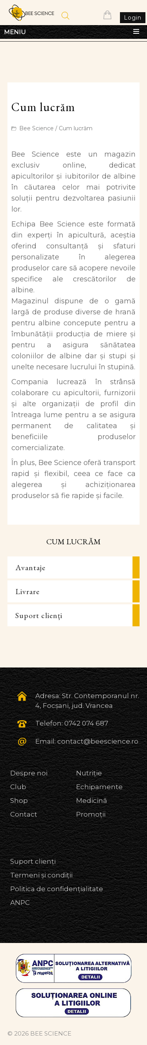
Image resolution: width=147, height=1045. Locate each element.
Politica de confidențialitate (56, 889)
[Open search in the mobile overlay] (65, 16)
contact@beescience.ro (97, 741)
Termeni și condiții (41, 875)
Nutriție (89, 773)
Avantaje (30, 567)
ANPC (20, 902)
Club (18, 787)
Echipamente (99, 787)
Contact (23, 814)
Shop (19, 800)
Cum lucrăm (76, 128)
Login (133, 17)
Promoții (90, 814)
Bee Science (36, 128)
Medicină (91, 800)
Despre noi (28, 773)
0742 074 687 (86, 723)
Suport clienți (38, 615)
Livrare (27, 591)
